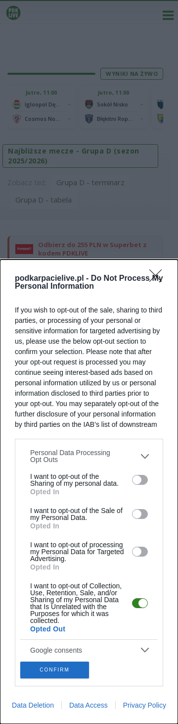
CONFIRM (55, 669)
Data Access (88, 705)
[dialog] (89, 491)
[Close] (158, 278)
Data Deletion (33, 705)
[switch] (140, 480)
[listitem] (89, 456)
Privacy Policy (144, 705)
